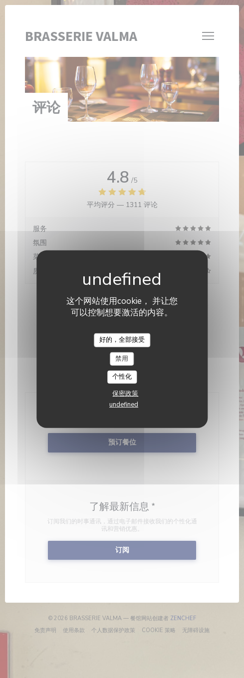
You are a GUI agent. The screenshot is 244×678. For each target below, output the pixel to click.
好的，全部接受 (122, 339)
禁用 (121, 358)
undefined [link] (123, 404)
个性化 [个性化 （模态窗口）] (122, 376)
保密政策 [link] (125, 393)
